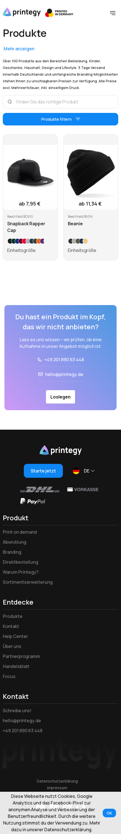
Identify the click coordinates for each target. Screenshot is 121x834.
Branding (12, 552)
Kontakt (11, 626)
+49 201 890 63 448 (64, 360)
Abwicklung (14, 542)
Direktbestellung (20, 562)
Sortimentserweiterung (28, 582)
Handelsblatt (16, 666)
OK (109, 813)
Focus (9, 676)
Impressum (57, 787)
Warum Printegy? (20, 572)
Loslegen (60, 397)
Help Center (15, 636)
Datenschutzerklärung (57, 781)
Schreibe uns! (17, 710)
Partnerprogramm (21, 656)
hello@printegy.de (64, 374)
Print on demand (20, 532)
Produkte (12, 616)
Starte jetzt (43, 471)
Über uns (12, 646)
